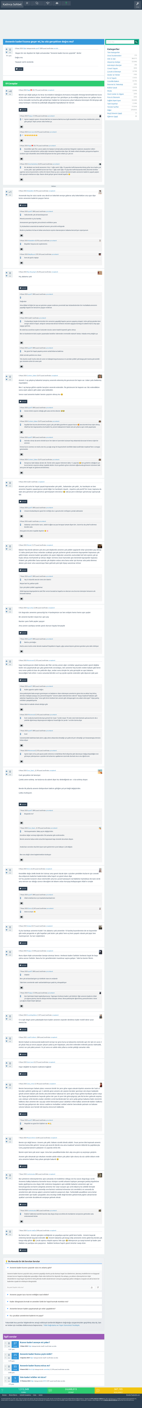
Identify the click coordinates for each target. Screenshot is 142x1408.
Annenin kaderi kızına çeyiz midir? (36, 1354)
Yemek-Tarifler (113, 107)
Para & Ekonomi (113, 97)
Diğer (25, 48)
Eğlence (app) (112, 116)
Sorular (27, 6)
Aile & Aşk (32, 1369)
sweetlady (47, 1369)
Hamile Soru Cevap (78, 6)
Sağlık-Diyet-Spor (114, 100)
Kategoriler (48, 6)
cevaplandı (51, 90)
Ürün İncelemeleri (114, 56)
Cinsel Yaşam (112, 68)
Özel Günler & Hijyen (115, 94)
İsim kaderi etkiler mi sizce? (33, 1377)
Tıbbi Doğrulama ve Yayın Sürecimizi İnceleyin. (61, 1325)
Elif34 (45, 1381)
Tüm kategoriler (113, 52)
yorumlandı (51, 116)
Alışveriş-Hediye (113, 62)
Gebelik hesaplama (25, 1395)
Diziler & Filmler (113, 75)
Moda (109, 91)
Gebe (34, 1395)
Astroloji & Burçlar (114, 65)
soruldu (56, 48)
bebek (40, 1395)
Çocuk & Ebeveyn (114, 72)
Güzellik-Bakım (113, 81)
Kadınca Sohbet (12, 4)
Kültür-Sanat (112, 88)
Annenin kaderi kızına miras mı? (35, 1365)
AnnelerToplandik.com (133, 1395)
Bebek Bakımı (90, 6)
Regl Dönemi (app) (114, 113)
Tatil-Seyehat (112, 104)
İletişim (4, 1395)
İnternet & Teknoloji (115, 84)
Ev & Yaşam (112, 78)
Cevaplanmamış (36, 6)
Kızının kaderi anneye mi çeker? (35, 1342)
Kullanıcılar (57, 6)
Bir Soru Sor (66, 6)
